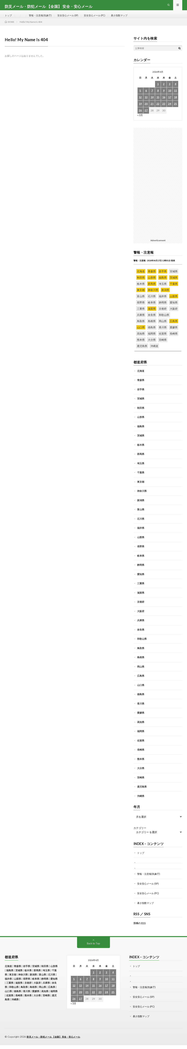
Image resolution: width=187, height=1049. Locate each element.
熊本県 (140, 764)
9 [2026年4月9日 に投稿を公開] (164, 96)
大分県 (140, 774)
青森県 (140, 385)
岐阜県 (140, 561)
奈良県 (140, 635)
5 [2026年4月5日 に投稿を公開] (140, 96)
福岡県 (140, 737)
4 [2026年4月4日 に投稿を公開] (175, 89)
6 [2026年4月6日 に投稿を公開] (146, 96)
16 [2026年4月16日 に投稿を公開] (163, 103)
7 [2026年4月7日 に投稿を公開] (152, 96)
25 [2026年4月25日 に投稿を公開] (175, 109)
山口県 (140, 690)
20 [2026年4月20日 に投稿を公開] (146, 109)
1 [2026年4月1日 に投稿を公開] (158, 89)
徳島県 (140, 700)
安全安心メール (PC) (100, 18)
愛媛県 (140, 718)
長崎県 (140, 755)
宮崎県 (140, 783)
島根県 (140, 663)
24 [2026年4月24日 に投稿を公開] (169, 109)
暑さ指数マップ (126, 18)
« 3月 (140, 120)
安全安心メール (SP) (71, 18)
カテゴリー (139, 834)
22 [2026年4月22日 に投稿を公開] (158, 109)
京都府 (140, 607)
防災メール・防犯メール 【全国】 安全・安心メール (56, 1040)
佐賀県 (140, 746)
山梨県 (140, 542)
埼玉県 (140, 469)
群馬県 (140, 459)
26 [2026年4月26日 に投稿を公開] (140, 116)
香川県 (140, 709)
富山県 (140, 515)
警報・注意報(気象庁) (41, 18)
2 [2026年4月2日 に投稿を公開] (164, 89)
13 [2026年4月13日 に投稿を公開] (146, 103)
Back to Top (93, 948)
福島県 (140, 432)
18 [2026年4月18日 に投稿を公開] (175, 103)
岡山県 (140, 672)
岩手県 (140, 395)
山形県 (140, 422)
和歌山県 (142, 644)
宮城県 (140, 404)
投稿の (139, 928)
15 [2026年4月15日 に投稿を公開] (158, 103)
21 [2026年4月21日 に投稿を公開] (152, 109)
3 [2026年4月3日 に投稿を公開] (169, 89)
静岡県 (140, 570)
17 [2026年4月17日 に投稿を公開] (169, 103)
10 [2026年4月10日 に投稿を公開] (169, 96)
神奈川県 (142, 496)
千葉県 (140, 478)
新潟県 (140, 505)
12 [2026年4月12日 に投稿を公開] (140, 103)
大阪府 (140, 616)
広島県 (140, 681)
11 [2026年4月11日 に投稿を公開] (175, 96)
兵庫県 (140, 626)
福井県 (140, 533)
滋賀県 (140, 598)
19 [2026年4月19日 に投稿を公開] (140, 109)
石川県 (140, 524)
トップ (8, 18)
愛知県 (140, 579)
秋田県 (140, 413)
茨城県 (140, 441)
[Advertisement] (158, 188)
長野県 (140, 552)
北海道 (140, 376)
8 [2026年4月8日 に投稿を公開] (158, 96)
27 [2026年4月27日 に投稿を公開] (146, 116)
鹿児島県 (142, 792)
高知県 (140, 727)
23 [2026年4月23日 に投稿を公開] (163, 109)
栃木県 (140, 450)
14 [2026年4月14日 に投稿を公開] (152, 103)
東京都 (140, 487)
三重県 (140, 589)
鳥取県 (140, 653)
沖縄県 (140, 801)
